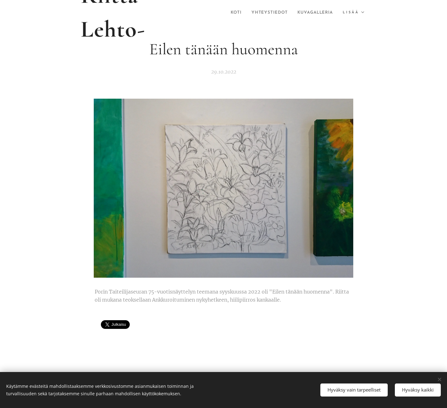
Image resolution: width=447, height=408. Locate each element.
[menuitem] (277, 12)
